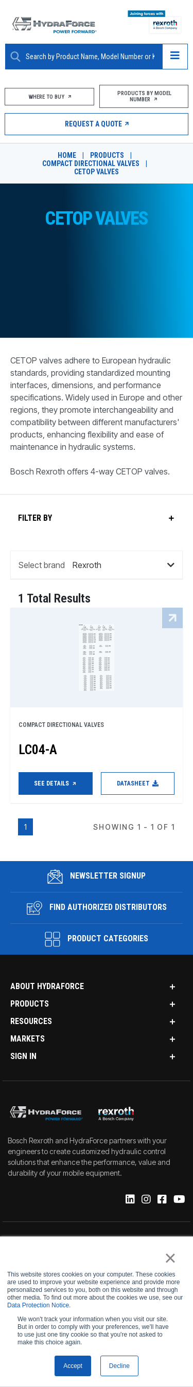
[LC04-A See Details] (96, 657)
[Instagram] (145, 1200)
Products (107, 155)
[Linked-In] (129, 1200)
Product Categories (96, 939)
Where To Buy (49, 97)
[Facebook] (161, 1200)
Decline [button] (119, 1366)
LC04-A (38, 749)
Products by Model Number (143, 96)
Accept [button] (72, 1366)
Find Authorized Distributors (97, 908)
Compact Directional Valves (90, 163)
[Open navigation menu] (175, 56)
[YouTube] (178, 1200)
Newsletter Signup (96, 876)
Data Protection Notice (38, 1305)
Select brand (42, 565)
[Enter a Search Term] (90, 57)
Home (67, 155)
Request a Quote (96, 124)
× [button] (170, 1258)
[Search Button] (15, 56)
